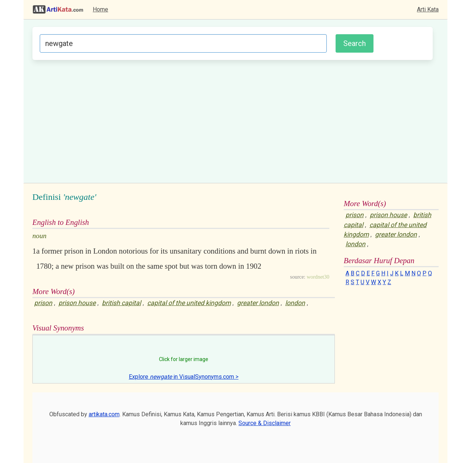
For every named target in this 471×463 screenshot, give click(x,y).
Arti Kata (428, 9)
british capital (121, 303)
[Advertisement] (232, 120)
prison (43, 303)
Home (100, 9)
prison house (77, 303)
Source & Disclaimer (264, 423)
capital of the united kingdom (189, 303)
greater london (258, 303)
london (295, 303)
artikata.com (104, 414)
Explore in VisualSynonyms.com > (183, 376)
